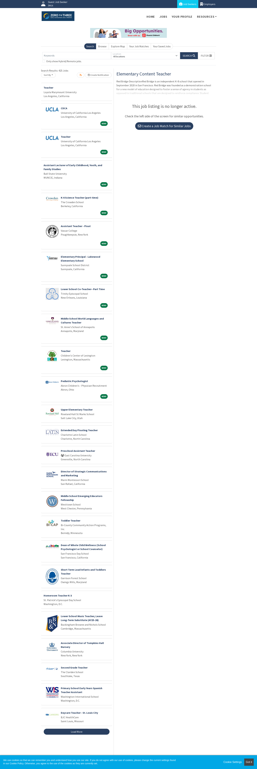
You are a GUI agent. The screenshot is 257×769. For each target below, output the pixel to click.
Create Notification (98, 74)
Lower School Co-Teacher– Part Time (83, 289)
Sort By (47, 74)
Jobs (163, 16)
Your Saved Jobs (162, 46)
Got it (249, 762)
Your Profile (182, 16)
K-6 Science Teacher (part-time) (79, 197)
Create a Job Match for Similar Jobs (164, 126)
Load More (76, 731)
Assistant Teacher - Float (76, 226)
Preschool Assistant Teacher (78, 450)
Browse (102, 46)
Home (151, 16)
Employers (207, 4)
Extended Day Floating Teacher (79, 430)
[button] (206, 55)
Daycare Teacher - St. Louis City (79, 712)
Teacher (48, 87)
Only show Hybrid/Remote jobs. (64, 61)
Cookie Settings (232, 762)
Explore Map (118, 46)
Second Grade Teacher (74, 667)
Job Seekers (187, 4)
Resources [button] (205, 16)
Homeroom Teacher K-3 (58, 595)
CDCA (64, 108)
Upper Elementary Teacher (77, 409)
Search (90, 46)
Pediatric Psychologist (74, 381)
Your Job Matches (139, 46)
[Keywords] (76, 55)
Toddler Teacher (70, 520)
